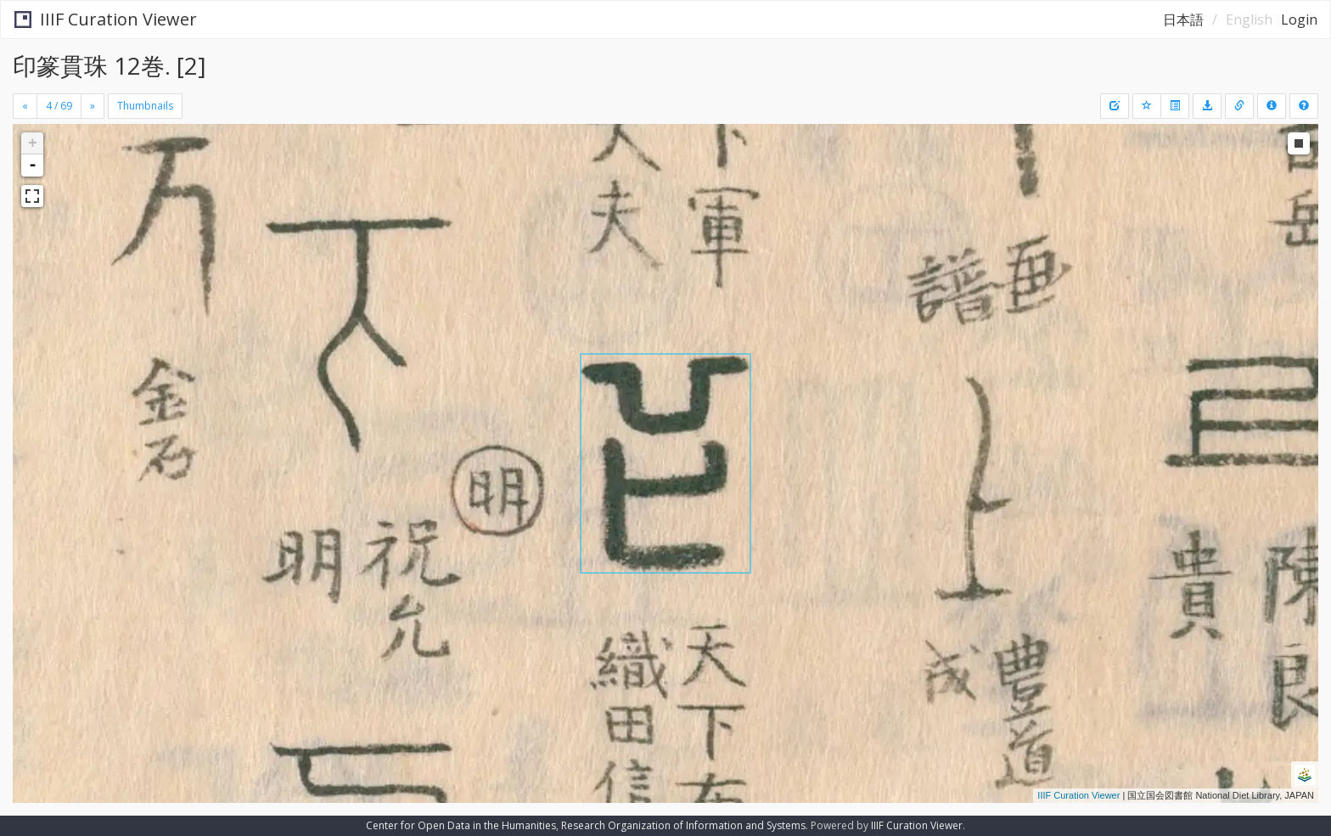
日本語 (1183, 19)
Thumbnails (145, 105)
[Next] (92, 106)
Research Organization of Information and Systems (683, 825)
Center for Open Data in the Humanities (461, 825)
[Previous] (25, 106)
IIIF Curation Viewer (105, 19)
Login (1299, 19)
